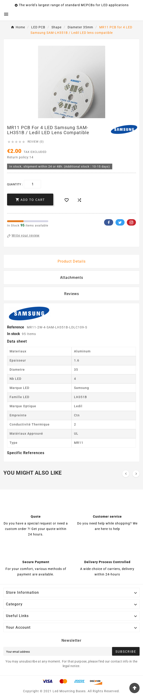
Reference (16, 327)
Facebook (108, 222)
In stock (13, 334)
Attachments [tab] (71, 277)
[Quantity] (32, 184)
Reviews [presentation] (71, 294)
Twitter (120, 222)
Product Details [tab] (72, 261)
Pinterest (131, 222)
